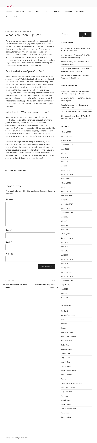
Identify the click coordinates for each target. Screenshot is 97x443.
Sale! (15, 17)
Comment (10, 199)
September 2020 (67, 200)
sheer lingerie (66, 400)
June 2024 (64, 157)
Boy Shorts (65, 311)
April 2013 (64, 293)
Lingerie (8, 11)
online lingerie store (68, 370)
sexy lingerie (65, 396)
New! (7, 17)
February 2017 (66, 234)
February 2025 (66, 132)
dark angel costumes (68, 336)
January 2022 (65, 187)
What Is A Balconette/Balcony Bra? (79, 112)
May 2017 (64, 225)
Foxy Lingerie (30, 57)
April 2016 (64, 255)
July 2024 (64, 153)
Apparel (57, 11)
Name (8, 230)
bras (11, 170)
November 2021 (66, 196)
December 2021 (66, 191)
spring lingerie (66, 404)
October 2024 (66, 140)
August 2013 (65, 285)
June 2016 (64, 247)
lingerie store (66, 366)
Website (9, 254)
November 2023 (67, 174)
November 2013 (67, 276)
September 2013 (67, 281)
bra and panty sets (68, 315)
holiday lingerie (66, 349)
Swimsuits (68, 11)
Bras (37, 11)
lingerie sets (65, 362)
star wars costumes (68, 409)
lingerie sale (65, 358)
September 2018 (67, 212)
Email (8, 242)
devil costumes (66, 341)
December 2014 (66, 272)
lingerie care (65, 353)
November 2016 (67, 238)
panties (63, 379)
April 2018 (64, 217)
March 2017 (65, 230)
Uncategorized (66, 417)
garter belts (65, 345)
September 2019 (67, 204)
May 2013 (64, 289)
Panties (46, 11)
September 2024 (67, 145)
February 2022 (66, 183)
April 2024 (64, 166)
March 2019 (65, 208)
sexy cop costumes (68, 387)
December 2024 (67, 136)
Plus (29, 11)
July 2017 (64, 221)
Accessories (80, 11)
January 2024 (66, 170)
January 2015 (65, 268)
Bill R (28, 31)
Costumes (20, 11)
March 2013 (65, 297)
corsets (63, 328)
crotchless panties (67, 332)
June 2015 (64, 264)
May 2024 (64, 162)
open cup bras (31, 117)
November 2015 (67, 259)
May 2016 (64, 251)
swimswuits (65, 413)
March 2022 (65, 179)
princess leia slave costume (71, 383)
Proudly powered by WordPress (16, 438)
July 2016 (64, 242)
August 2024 (65, 149)
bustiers (64, 324)
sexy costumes (66, 392)
